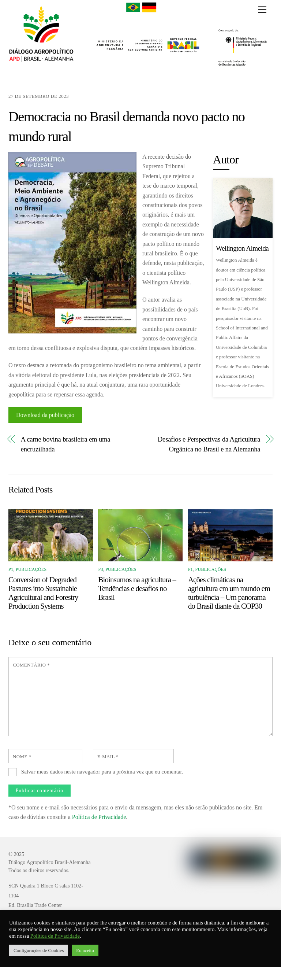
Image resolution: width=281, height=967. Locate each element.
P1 (10, 569)
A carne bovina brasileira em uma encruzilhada (65, 444)
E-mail (108, 756)
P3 (100, 569)
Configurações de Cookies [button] (39, 950)
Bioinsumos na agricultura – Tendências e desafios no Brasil (137, 588)
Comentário (31, 665)
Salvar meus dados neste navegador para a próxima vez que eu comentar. (102, 771)
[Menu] (262, 10)
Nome (22, 756)
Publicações (31, 569)
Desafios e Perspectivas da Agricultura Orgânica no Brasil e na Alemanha (209, 444)
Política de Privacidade (99, 817)
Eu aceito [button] (85, 950)
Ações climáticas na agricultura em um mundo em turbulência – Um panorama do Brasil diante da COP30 (229, 592)
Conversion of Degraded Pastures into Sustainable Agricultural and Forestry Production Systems (43, 592)
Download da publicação (45, 415)
